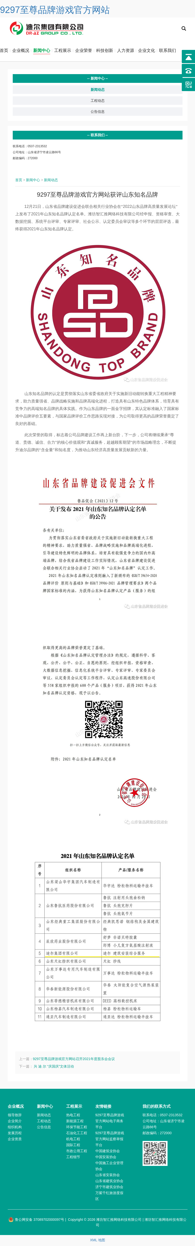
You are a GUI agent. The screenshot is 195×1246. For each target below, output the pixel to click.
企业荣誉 (83, 51)
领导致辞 (15, 1116)
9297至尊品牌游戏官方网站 (55, 10)
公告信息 (98, 113)
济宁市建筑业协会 (109, 1188)
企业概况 (20, 51)
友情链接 (103, 1107)
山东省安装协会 (107, 1176)
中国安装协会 (105, 1158)
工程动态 (98, 102)
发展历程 (15, 1134)
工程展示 (62, 51)
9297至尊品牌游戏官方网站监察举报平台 (109, 1140)
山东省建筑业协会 (109, 1182)
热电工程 (73, 1116)
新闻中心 (41, 51)
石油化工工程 (76, 1134)
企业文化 (146, 51)
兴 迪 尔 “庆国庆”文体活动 (53, 1067)
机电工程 (73, 1140)
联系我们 (167, 51)
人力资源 (125, 51)
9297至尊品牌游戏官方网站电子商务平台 (109, 1122)
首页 (18, 181)
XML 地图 (97, 1241)
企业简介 (15, 1122)
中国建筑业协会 (107, 1152)
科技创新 (104, 51)
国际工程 (73, 1146)
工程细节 (73, 1158)
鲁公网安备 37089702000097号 (36, 1221)
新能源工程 (75, 1122)
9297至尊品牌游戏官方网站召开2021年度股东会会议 (74, 1060)
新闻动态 (98, 91)
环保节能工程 (76, 1128)
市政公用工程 (76, 1152)
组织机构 (15, 1128)
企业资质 (15, 1140)
